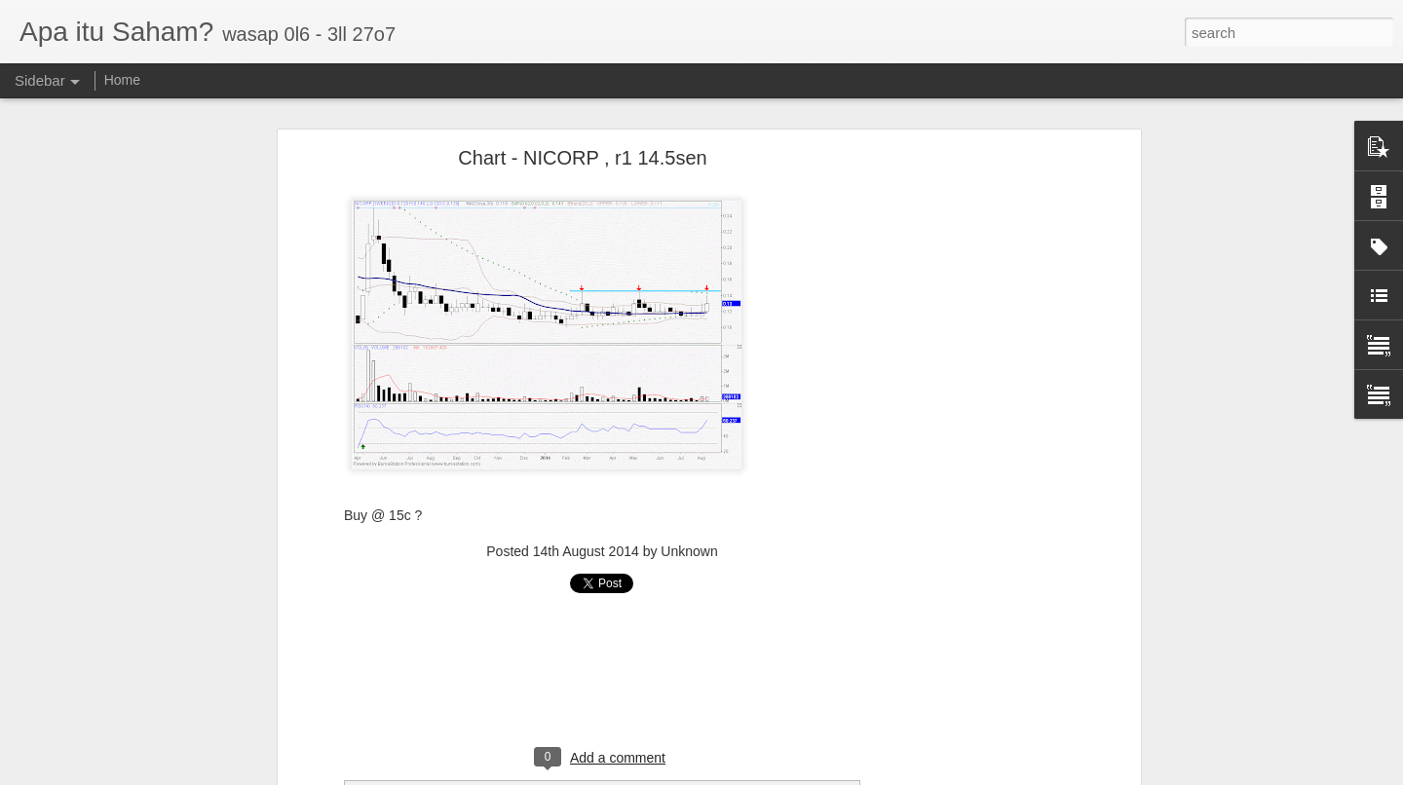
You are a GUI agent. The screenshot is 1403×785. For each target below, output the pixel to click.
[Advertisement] (967, 463)
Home (122, 80)
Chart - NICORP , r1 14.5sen (582, 157)
